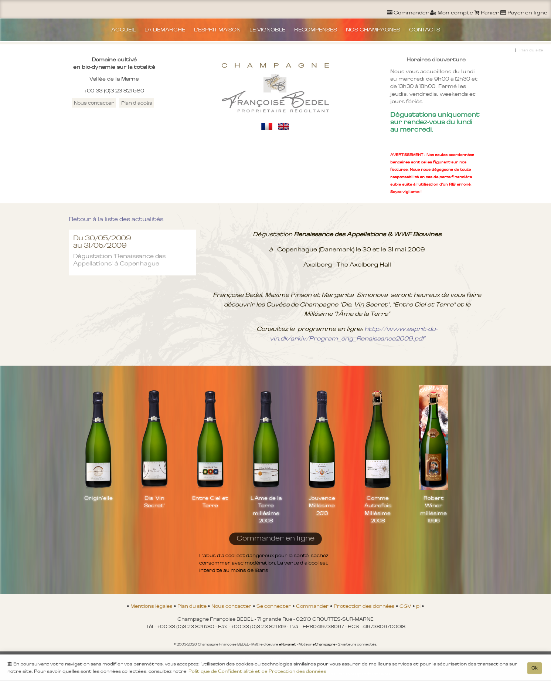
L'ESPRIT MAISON (217, 29)
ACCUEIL (123, 29)
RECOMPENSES (315, 29)
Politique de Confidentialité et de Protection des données (257, 672)
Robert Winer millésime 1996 (433, 509)
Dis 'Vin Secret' (154, 502)
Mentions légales (152, 606)
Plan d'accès (136, 103)
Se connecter (274, 606)
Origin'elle (98, 498)
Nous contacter (94, 103)
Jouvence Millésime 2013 (322, 505)
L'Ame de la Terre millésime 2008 (266, 509)
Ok (534, 669)
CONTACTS (424, 29)
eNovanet (287, 644)
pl (419, 606)
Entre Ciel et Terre (210, 502)
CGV (405, 606)
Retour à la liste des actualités (116, 219)
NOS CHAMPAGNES (373, 29)
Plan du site (531, 50)
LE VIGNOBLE (267, 29)
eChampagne (324, 644)
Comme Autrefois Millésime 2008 (377, 509)
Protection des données (365, 606)
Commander (313, 606)
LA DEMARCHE (164, 29)
